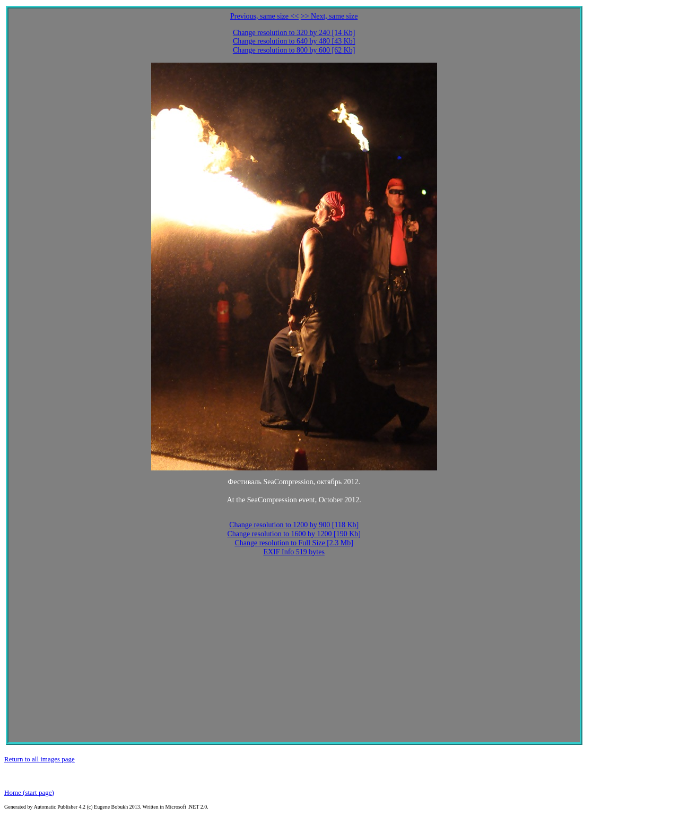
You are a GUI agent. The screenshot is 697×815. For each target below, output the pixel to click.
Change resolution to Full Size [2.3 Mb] (293, 543)
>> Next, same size (329, 16)
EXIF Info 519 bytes (294, 552)
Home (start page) (29, 792)
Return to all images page (39, 759)
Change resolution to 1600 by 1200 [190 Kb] (294, 534)
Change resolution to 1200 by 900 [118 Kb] (294, 525)
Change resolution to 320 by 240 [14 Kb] (294, 33)
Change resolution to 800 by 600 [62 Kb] (294, 50)
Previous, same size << (264, 16)
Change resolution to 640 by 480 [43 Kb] (294, 41)
